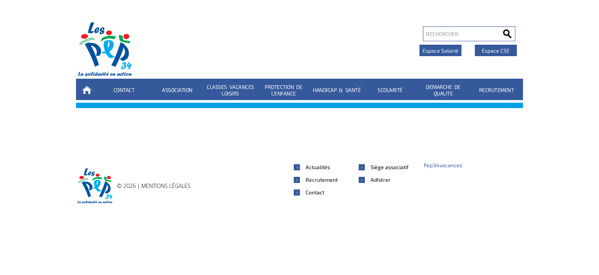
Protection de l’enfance (283, 90)
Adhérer (381, 179)
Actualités (318, 167)
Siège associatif (389, 167)
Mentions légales (166, 185)
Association (177, 90)
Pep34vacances (443, 165)
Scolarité (390, 90)
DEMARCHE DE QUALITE (443, 90)
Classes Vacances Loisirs (230, 90)
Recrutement (496, 90)
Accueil (87, 90)
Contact (124, 90)
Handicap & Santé (337, 90)
